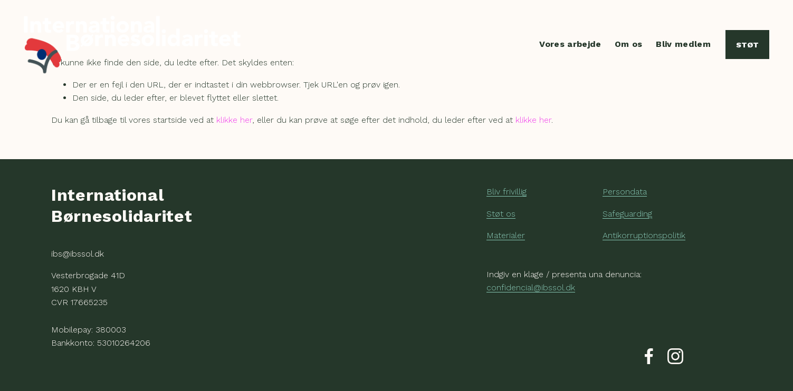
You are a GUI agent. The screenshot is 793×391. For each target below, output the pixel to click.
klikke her (234, 120)
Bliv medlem (683, 44)
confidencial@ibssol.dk (530, 287)
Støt (747, 45)
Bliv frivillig (506, 192)
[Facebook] (649, 356)
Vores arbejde (570, 44)
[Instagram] (675, 356)
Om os (629, 44)
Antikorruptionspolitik (644, 235)
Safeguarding (627, 214)
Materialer (505, 235)
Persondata (625, 192)
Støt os (500, 214)
